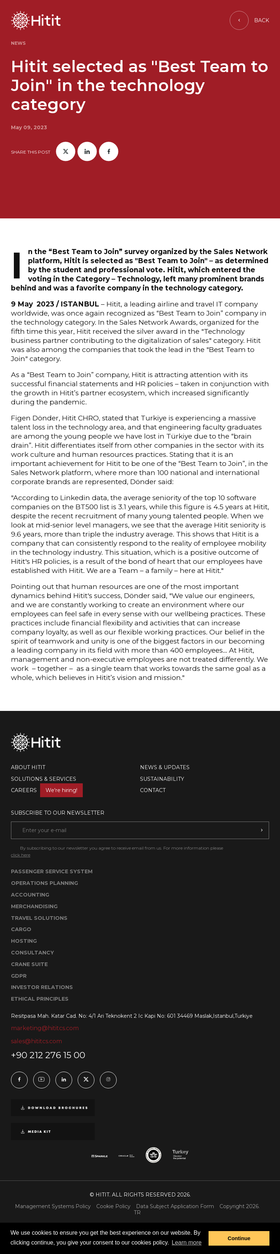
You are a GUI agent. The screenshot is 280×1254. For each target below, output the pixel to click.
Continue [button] (239, 1238)
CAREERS (47, 790)
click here (20, 855)
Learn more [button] (187, 1242)
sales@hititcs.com (36, 1041)
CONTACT (153, 790)
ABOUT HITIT (28, 767)
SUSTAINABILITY (162, 779)
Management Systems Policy (53, 1206)
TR (137, 1213)
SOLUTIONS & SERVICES (43, 779)
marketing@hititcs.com (45, 1028)
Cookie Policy (113, 1206)
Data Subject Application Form (175, 1206)
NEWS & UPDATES (165, 767)
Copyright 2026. (239, 1206)
